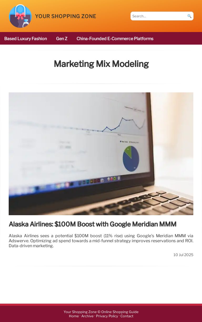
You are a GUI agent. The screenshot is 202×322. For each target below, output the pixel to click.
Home (74, 316)
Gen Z (61, 38)
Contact (126, 316)
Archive (87, 316)
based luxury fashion (25, 38)
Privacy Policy (107, 316)
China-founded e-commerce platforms (115, 38)
